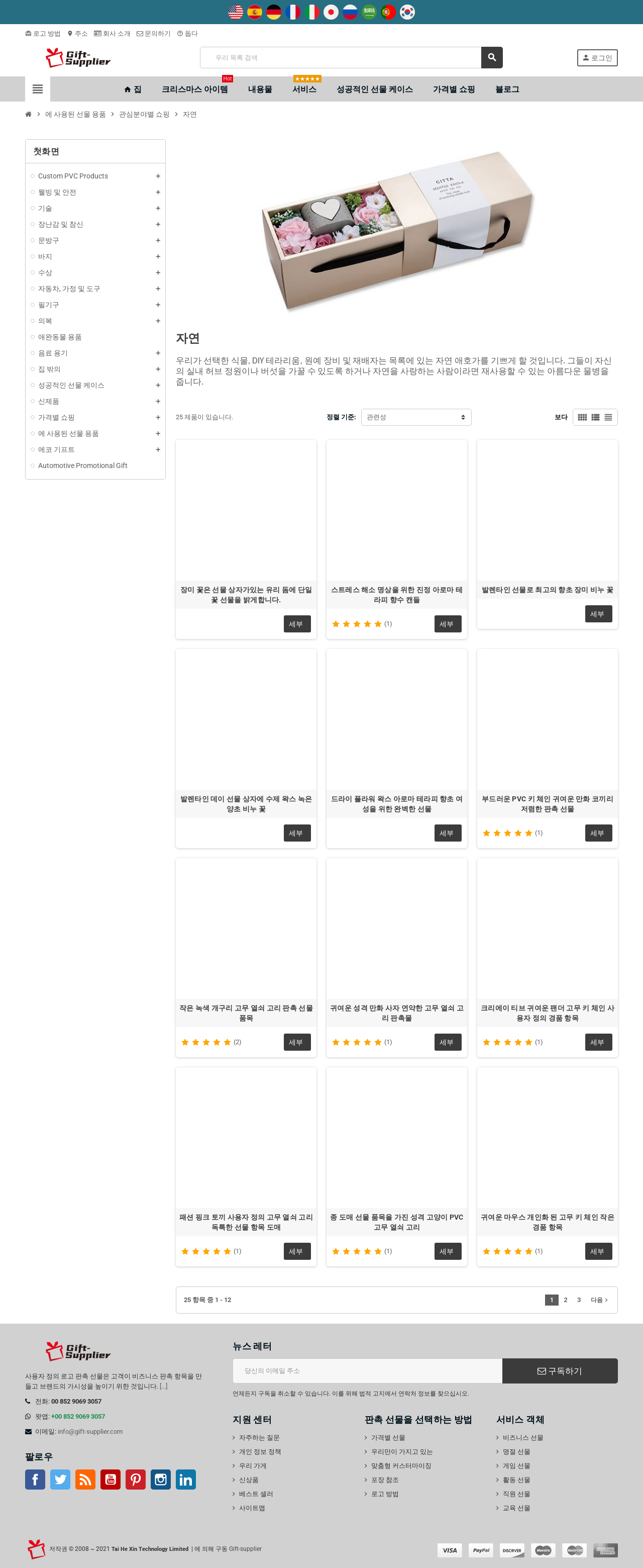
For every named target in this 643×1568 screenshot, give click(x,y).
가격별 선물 (388, 1437)
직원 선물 (516, 1494)
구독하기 (560, 1371)
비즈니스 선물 (523, 1437)
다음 (600, 1300)
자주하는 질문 (259, 1437)
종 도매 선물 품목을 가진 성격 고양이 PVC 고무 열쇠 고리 (396, 1222)
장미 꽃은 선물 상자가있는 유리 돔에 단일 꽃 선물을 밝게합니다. (246, 595)
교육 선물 (516, 1508)
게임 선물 (516, 1465)
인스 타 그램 (161, 1479)
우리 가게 (253, 1465)
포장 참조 (385, 1480)
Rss (85, 1479)
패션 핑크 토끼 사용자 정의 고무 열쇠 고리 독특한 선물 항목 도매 (246, 1222)
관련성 (376, 417)
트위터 (60, 1479)
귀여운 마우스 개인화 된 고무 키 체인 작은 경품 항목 (547, 1222)
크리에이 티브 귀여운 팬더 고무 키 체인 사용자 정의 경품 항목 (547, 1013)
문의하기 (154, 33)
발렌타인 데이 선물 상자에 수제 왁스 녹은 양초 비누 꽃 (246, 804)
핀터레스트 (136, 1479)
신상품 (249, 1480)
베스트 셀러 (256, 1494)
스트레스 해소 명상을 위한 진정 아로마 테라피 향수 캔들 (397, 595)
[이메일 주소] (367, 1370)
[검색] (351, 57)
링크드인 (186, 1479)
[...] (163, 1386)
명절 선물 (516, 1451)
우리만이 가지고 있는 (402, 1451)
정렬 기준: (341, 417)
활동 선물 (516, 1480)
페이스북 (35, 1479)
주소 (77, 33)
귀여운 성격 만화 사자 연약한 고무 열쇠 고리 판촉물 (397, 1013)
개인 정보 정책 (260, 1451)
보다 (561, 417)
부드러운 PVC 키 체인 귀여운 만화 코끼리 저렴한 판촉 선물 (547, 804)
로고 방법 (43, 33)
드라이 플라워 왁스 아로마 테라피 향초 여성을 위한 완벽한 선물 (397, 804)
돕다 (187, 33)
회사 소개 (112, 33)
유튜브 (110, 1479)
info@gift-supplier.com (90, 1431)
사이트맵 (252, 1508)
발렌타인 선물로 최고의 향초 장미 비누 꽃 (547, 590)
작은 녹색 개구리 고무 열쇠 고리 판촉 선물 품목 (246, 1013)
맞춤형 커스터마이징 (401, 1465)
